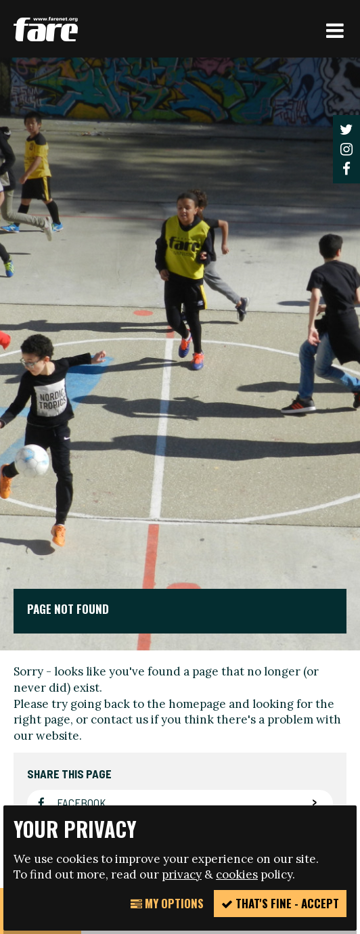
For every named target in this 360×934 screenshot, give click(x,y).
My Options (167, 903)
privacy (182, 874)
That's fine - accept (280, 903)
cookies (237, 874)
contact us (119, 719)
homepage (197, 703)
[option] (180, 354)
